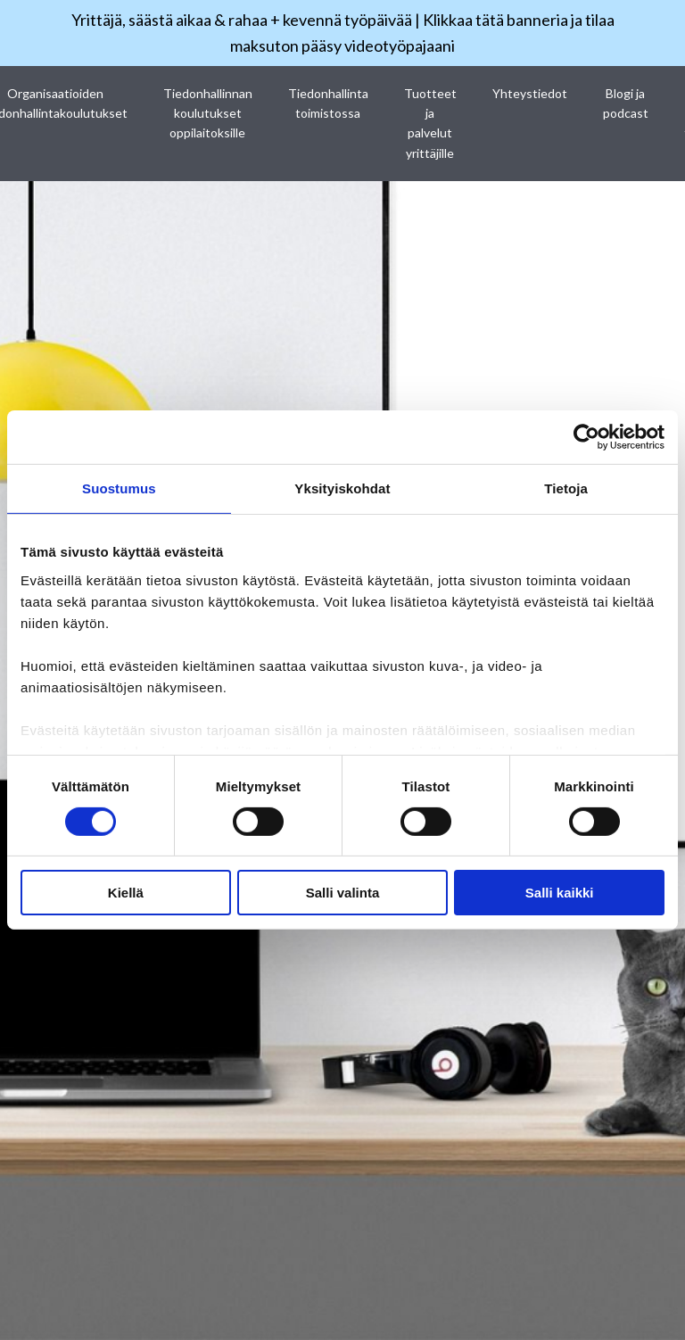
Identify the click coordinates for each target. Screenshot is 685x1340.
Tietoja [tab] (566, 488)
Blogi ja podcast (625, 103)
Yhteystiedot (529, 93)
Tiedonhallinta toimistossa (328, 103)
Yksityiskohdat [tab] (342, 488)
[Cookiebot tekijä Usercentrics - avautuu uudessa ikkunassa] (586, 437)
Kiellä (126, 892)
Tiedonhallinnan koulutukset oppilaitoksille (207, 113)
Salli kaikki (559, 892)
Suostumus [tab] (119, 488)
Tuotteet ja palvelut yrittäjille (430, 123)
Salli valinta (343, 892)
